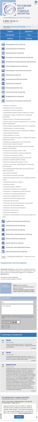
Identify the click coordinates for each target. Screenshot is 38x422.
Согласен (19, 416)
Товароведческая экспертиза (15, 226)
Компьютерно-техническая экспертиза (18, 70)
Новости (10, 39)
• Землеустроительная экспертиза (12, 108)
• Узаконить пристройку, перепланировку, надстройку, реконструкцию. (18, 165)
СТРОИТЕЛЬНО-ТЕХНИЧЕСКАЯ (15, 256)
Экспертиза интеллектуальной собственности (21, 62)
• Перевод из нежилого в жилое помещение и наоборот (19, 130)
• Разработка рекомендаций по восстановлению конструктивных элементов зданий (17, 143)
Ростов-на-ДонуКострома (17, 26)
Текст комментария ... (17, 309)
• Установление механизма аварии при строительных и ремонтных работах (18, 170)
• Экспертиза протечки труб (10, 201)
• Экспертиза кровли (8, 184)
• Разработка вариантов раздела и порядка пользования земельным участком (19, 138)
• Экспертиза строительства (11, 210)
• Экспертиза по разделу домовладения (14, 194)
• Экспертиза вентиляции (10, 173)
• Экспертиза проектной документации (14, 198)
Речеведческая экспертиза (15, 96)
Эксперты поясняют (22, 285)
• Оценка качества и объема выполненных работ (17, 119)
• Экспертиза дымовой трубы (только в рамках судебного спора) (19, 179)
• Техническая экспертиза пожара (12, 155)
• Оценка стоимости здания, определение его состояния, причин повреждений (19, 122)
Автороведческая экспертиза (15, 44)
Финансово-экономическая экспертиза (19, 234)
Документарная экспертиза (15, 53)
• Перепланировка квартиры (11, 133)
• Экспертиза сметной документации (13, 205)
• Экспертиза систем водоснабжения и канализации (18, 203)
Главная (10, 31)
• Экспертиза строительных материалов (14, 208)
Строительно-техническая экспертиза (18, 101)
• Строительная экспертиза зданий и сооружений (17, 153)
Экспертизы (10, 35)
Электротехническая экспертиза (16, 252)
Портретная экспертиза (13, 83)
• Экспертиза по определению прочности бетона (17, 191)
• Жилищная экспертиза (9, 105)
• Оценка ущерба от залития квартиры (14, 128)
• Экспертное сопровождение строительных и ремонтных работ (19, 216)
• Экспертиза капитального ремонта (13, 182)
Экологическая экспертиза (15, 243)
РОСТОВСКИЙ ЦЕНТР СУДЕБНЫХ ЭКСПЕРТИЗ (24, 9)
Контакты (29, 39)
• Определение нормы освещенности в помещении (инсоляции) (17, 116)
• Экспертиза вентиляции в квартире (13, 175)
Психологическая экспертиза (15, 92)
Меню (36, 4)
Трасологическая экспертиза (15, 230)
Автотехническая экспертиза (15, 49)
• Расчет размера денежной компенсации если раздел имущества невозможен (18, 147)
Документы (29, 31)
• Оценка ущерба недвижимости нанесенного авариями (19, 126)
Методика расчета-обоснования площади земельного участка (23, 287)
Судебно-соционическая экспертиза (18, 221)
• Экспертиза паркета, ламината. (12, 187)
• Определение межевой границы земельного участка (18, 112)
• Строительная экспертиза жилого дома (14, 150)
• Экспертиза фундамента (10, 212)
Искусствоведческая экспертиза (17, 66)
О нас (29, 35)
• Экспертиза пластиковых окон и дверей (14, 189)
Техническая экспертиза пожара (16, 79)
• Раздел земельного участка (11, 135)
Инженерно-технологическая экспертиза (19, 57)
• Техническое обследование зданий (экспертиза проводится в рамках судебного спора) (17, 158)
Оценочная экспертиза (13, 75)
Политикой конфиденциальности (25, 317)
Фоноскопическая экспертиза (16, 239)
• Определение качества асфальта (13, 110)
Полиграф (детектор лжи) (14, 88)
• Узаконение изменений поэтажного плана (15, 162)
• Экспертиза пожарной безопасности (13, 196)
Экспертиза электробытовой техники (18, 247)
